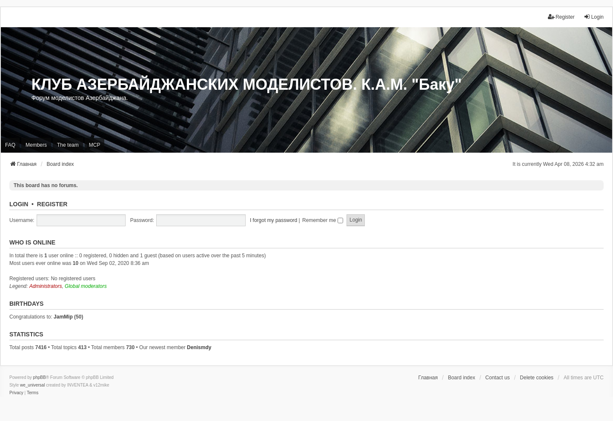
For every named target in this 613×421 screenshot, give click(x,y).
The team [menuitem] (68, 145)
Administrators (45, 286)
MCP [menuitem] (94, 145)
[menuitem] (16, 393)
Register (52, 204)
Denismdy (199, 347)
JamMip (63, 317)
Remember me (322, 220)
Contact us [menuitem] (497, 378)
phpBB (39, 377)
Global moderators (86, 286)
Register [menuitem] (561, 17)
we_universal (32, 385)
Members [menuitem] (36, 145)
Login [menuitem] (594, 17)
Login (18, 204)
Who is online (32, 242)
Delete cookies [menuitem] (536, 378)
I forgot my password (273, 220)
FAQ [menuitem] (10, 145)
